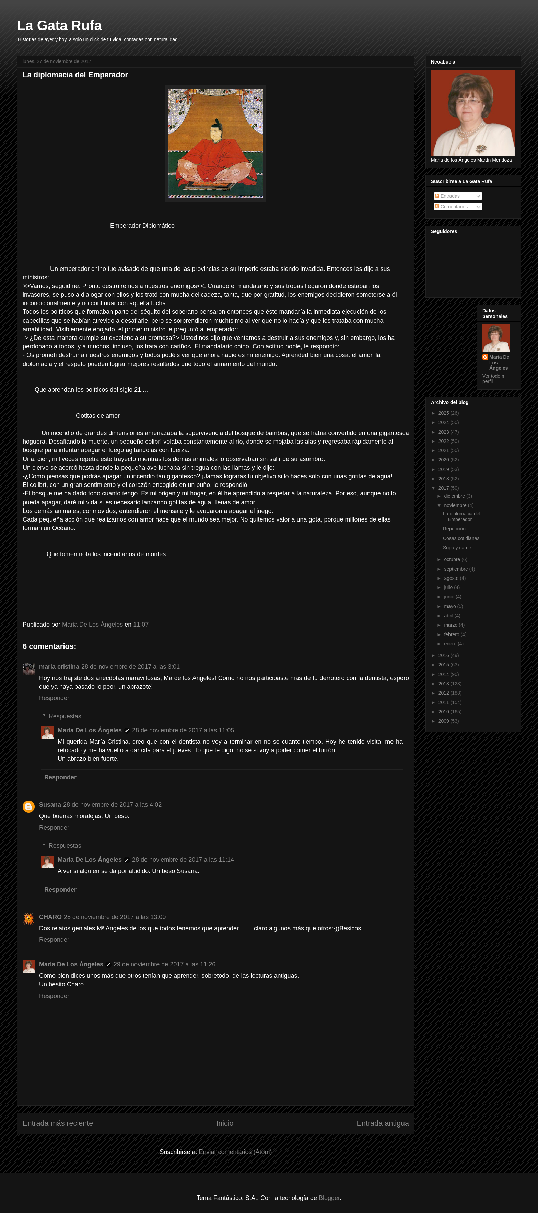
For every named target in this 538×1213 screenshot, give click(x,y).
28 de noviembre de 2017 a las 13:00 (115, 917)
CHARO (50, 917)
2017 (444, 488)
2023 (444, 432)
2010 (444, 711)
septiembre (456, 569)
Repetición (454, 528)
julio (449, 587)
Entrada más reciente (58, 1123)
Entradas (447, 196)
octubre (452, 559)
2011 (444, 702)
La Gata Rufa (59, 25)
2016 (444, 655)
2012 (444, 693)
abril (449, 615)
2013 (444, 683)
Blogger (329, 1197)
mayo (450, 606)
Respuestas (65, 716)
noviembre (456, 505)
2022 (444, 441)
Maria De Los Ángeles (90, 730)
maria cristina (59, 666)
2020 (444, 459)
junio (449, 596)
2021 (444, 450)
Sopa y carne (457, 547)
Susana (50, 804)
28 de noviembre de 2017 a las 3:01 (130, 666)
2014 (444, 674)
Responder (54, 698)
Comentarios (451, 206)
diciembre (455, 496)
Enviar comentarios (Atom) (235, 1151)
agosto (452, 578)
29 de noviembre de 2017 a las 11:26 (164, 964)
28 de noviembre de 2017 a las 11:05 (183, 730)
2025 (444, 413)
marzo (451, 625)
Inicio (224, 1123)
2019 (444, 469)
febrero (452, 634)
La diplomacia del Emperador (461, 516)
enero (451, 643)
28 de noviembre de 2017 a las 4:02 (112, 804)
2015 (444, 664)
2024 (444, 422)
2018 (444, 478)
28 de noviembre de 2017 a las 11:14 (183, 859)
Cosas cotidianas (461, 538)
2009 (444, 721)
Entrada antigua (383, 1123)
